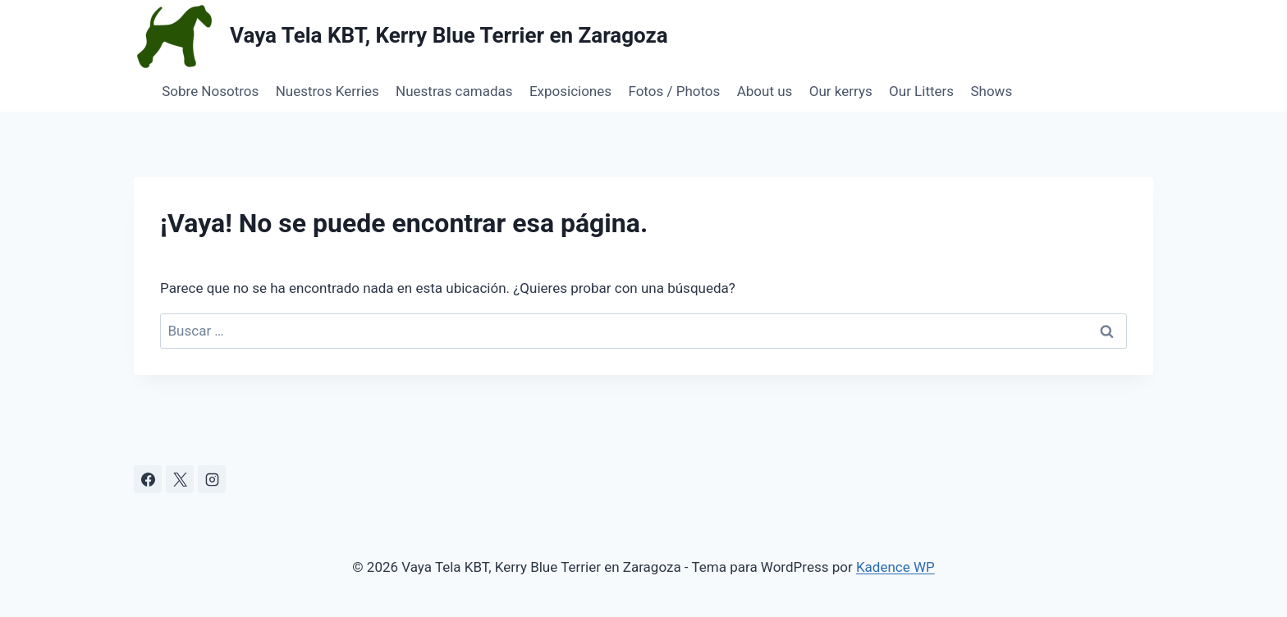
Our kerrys (841, 91)
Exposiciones (570, 91)
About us (765, 91)
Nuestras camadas (454, 91)
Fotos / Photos (674, 91)
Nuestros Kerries (327, 91)
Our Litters (921, 91)
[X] (180, 479)
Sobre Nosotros (210, 91)
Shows (991, 91)
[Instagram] (212, 479)
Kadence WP (895, 567)
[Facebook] (148, 479)
